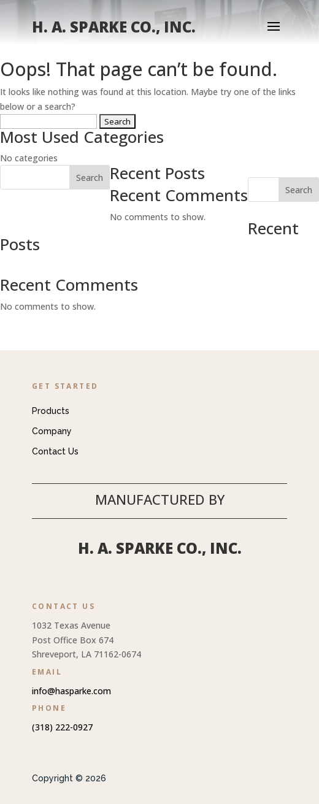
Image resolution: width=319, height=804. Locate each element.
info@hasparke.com (71, 691)
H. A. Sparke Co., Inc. (160, 548)
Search (298, 190)
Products (50, 411)
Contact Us (55, 451)
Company (52, 431)
